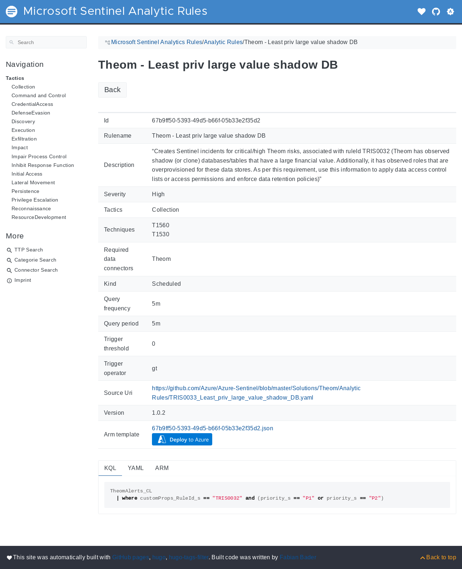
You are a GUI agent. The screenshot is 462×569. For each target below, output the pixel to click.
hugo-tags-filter (189, 557)
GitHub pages (130, 557)
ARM (162, 468)
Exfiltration (24, 139)
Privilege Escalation (35, 200)
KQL (110, 468)
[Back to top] (437, 557)
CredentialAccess (32, 104)
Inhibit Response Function (43, 165)
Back (112, 90)
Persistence (26, 191)
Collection (23, 87)
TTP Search (28, 250)
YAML (136, 468)
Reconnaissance (31, 208)
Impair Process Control (39, 156)
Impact (20, 147)
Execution (23, 130)
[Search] (46, 42)
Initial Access (27, 174)
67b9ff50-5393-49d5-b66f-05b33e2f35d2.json (212, 428)
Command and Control (39, 95)
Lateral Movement (33, 182)
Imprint (22, 280)
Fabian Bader (298, 557)
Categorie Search (35, 260)
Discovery (23, 121)
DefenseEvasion (31, 113)
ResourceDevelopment (39, 217)
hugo (159, 557)
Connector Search (36, 270)
